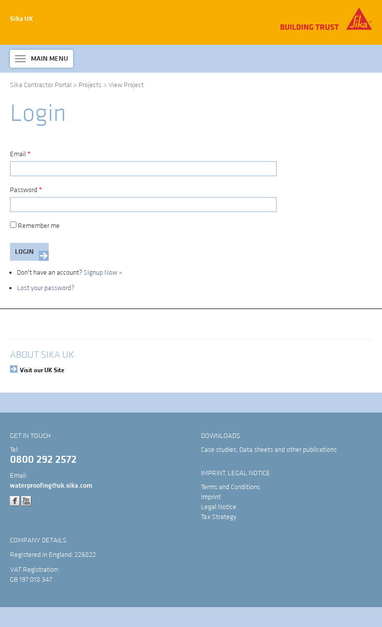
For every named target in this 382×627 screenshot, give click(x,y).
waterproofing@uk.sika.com (51, 485)
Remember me (35, 225)
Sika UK (21, 19)
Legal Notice (218, 507)
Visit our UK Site (42, 370)
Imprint (211, 497)
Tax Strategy (218, 517)
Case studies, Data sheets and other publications (269, 449)
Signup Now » (103, 272)
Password (26, 190)
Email (20, 154)
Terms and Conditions (230, 487)
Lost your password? (45, 288)
